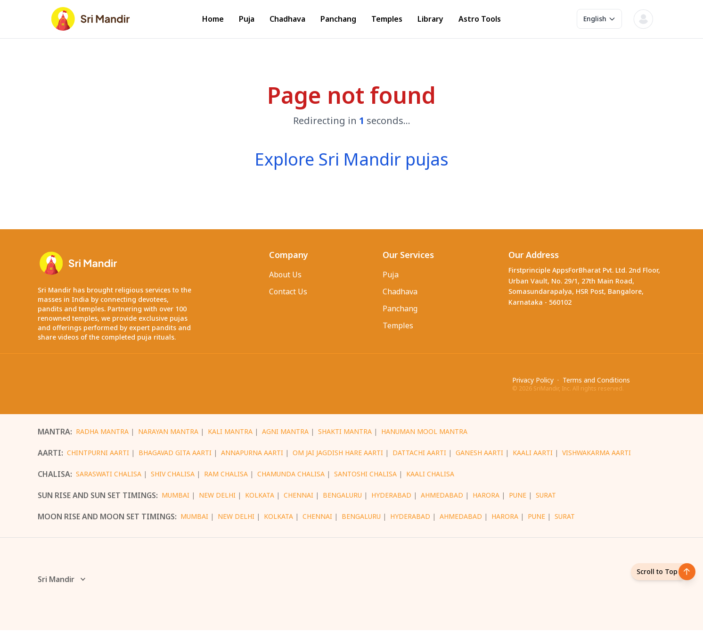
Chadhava (287, 19)
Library (430, 19)
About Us (285, 274)
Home (213, 19)
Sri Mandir (63, 582)
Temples (386, 19)
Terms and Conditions (596, 381)
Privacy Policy (533, 381)
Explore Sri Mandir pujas (352, 159)
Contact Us (288, 291)
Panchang (338, 19)
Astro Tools (479, 19)
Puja (246, 19)
